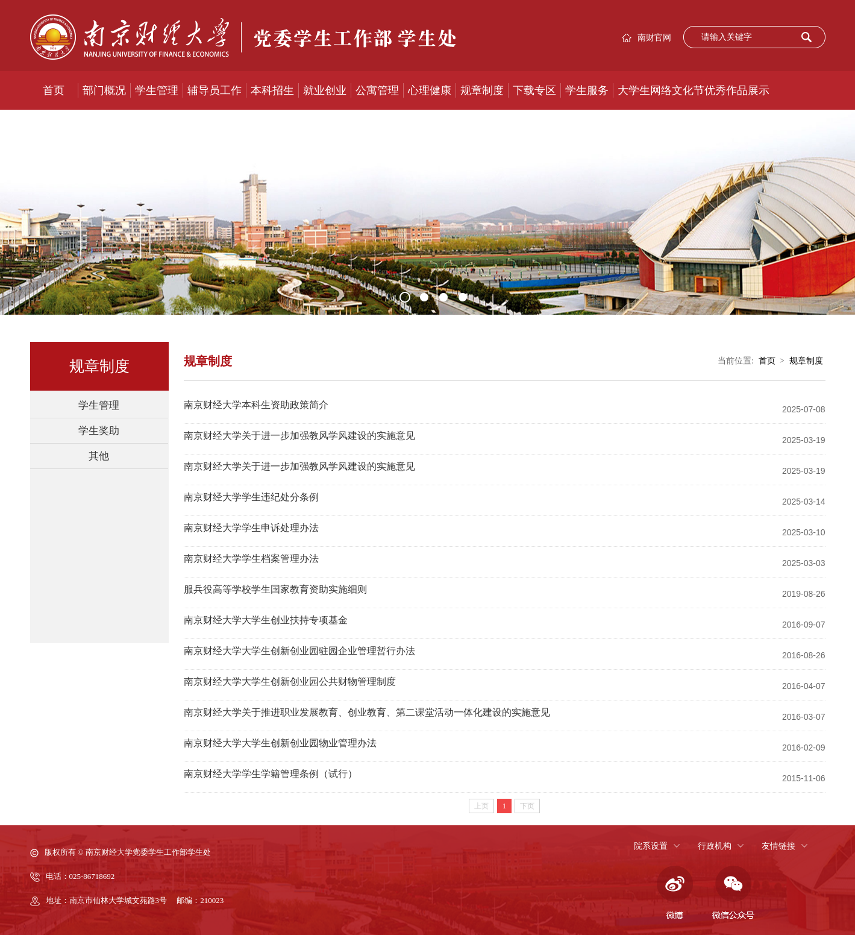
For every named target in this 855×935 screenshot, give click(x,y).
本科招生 (272, 90)
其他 (99, 456)
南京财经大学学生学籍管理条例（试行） (270, 774)
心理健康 (429, 90)
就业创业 (324, 90)
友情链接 (778, 846)
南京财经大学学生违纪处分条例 (251, 497)
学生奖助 (98, 430)
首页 (53, 90)
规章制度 (482, 90)
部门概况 (104, 90)
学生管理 (156, 90)
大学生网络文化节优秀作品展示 (693, 90)
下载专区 (534, 90)
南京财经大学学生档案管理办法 (251, 558)
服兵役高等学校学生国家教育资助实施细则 (275, 589)
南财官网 (654, 37)
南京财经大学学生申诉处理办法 (251, 528)
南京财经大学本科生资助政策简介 (256, 405)
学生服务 (587, 90)
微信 (733, 893)
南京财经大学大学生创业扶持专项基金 (266, 620)
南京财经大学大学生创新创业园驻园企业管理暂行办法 (299, 651)
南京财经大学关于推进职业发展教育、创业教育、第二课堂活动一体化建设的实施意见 (367, 712)
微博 (673, 893)
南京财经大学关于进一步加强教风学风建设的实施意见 (299, 435)
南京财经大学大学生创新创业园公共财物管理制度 (290, 681)
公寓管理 (377, 90)
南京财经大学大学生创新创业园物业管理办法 (280, 743)
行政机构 (714, 846)
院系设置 (651, 846)
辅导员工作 (214, 90)
